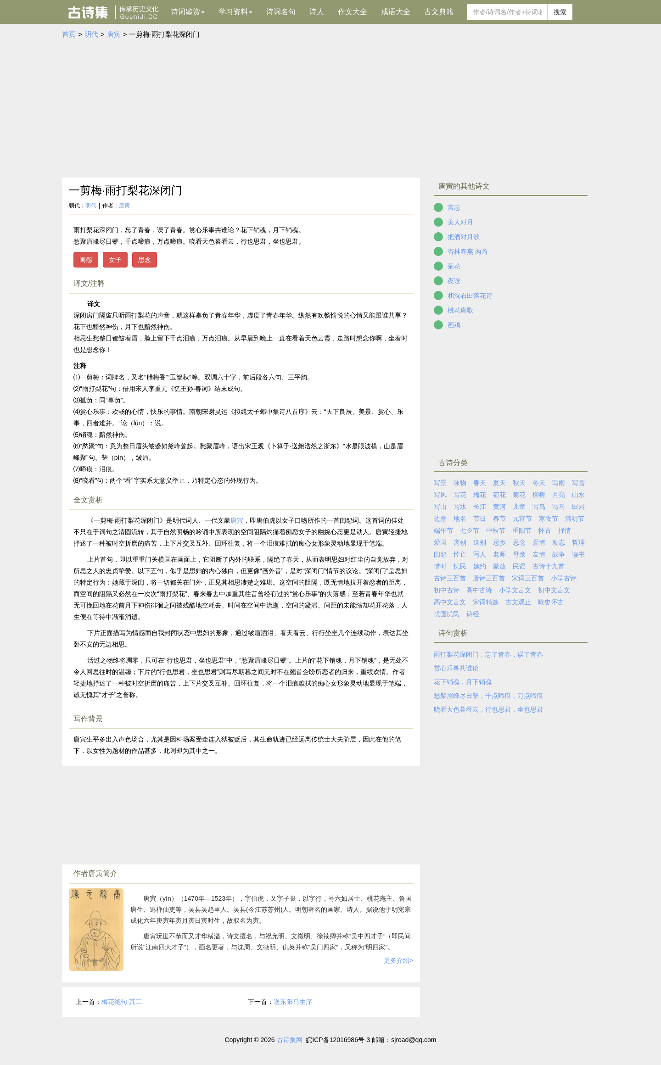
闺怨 (85, 259)
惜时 (440, 566)
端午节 (443, 530)
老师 (499, 554)
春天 (479, 482)
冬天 (538, 482)
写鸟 (538, 506)
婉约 (479, 566)
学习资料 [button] (235, 12)
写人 (479, 554)
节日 (479, 518)
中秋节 (495, 530)
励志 (558, 542)
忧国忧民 (446, 614)
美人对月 (460, 222)
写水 (460, 506)
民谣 (519, 566)
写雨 (558, 482)
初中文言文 (554, 590)
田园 (578, 506)
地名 (460, 518)
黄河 (499, 506)
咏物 (460, 482)
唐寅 (114, 34)
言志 (454, 207)
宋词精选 (486, 602)
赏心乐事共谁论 (456, 668)
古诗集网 (289, 1039)
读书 (578, 554)
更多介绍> (398, 960)
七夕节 (469, 530)
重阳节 (522, 530)
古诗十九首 (548, 566)
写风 (440, 494)
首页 (69, 34)
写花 (460, 494)
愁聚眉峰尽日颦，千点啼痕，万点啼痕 (488, 695)
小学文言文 (515, 590)
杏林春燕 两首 (468, 251)
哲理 (578, 542)
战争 (558, 554)
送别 (479, 542)
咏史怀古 (551, 602)
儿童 (519, 506)
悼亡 (460, 554)
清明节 (574, 518)
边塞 (440, 518)
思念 (144, 259)
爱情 (538, 542)
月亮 (558, 494)
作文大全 (352, 12)
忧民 (460, 566)
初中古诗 (446, 590)
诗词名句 (281, 12)
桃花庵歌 (460, 310)
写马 (558, 506)
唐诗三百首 (489, 578)
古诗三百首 (450, 578)
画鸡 (454, 325)
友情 (538, 554)
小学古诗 (564, 578)
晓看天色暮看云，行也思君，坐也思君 (488, 709)
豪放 (499, 566)
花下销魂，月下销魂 (463, 682)
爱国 (440, 542)
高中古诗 (479, 590)
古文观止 (518, 602)
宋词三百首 (528, 578)
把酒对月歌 (464, 236)
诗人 (316, 12)
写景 (440, 482)
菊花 (454, 266)
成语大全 (395, 12)
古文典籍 (439, 12)
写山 (440, 506)
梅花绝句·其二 (121, 1001)
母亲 (519, 554)
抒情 (564, 530)
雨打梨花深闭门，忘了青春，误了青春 (488, 654)
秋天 (519, 482)
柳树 (538, 494)
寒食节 (548, 518)
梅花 (479, 494)
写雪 (578, 482)
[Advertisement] (330, 109)
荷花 (499, 494)
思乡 (499, 542)
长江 (479, 506)
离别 (460, 542)
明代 (91, 34)
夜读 (454, 280)
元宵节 (522, 518)
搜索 (560, 12)
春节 (499, 518)
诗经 (472, 614)
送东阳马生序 (293, 1001)
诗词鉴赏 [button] (188, 12)
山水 (578, 494)
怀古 (544, 530)
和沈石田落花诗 (470, 295)
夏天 (499, 482)
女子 (115, 259)
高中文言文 (450, 602)
